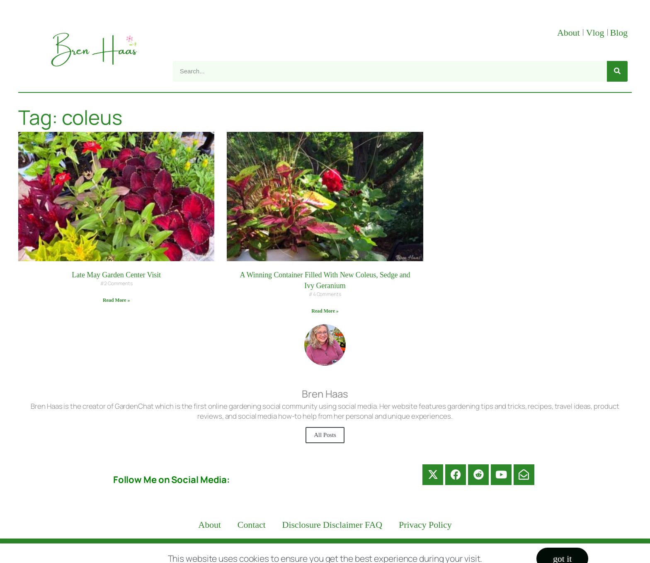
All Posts (325, 435)
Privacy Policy (425, 524)
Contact (252, 524)
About (569, 32)
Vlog (596, 32)
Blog (619, 32)
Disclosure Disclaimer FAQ (332, 524)
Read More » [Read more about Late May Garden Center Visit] (116, 300)
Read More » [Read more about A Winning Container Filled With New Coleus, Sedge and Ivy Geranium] (324, 311)
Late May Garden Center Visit (116, 275)
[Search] (617, 71)
